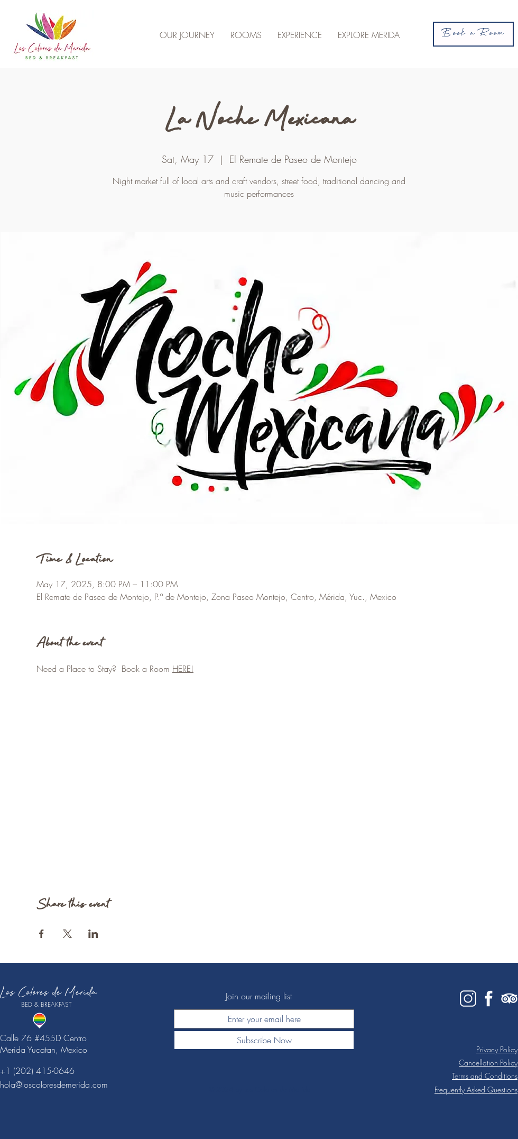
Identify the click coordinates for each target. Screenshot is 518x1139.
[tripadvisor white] (509, 998)
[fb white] (488, 998)
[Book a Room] (473, 34)
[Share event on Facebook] (41, 934)
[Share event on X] (67, 934)
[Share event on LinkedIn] (93, 934)
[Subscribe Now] (264, 1040)
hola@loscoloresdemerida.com (54, 1084)
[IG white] (468, 998)
